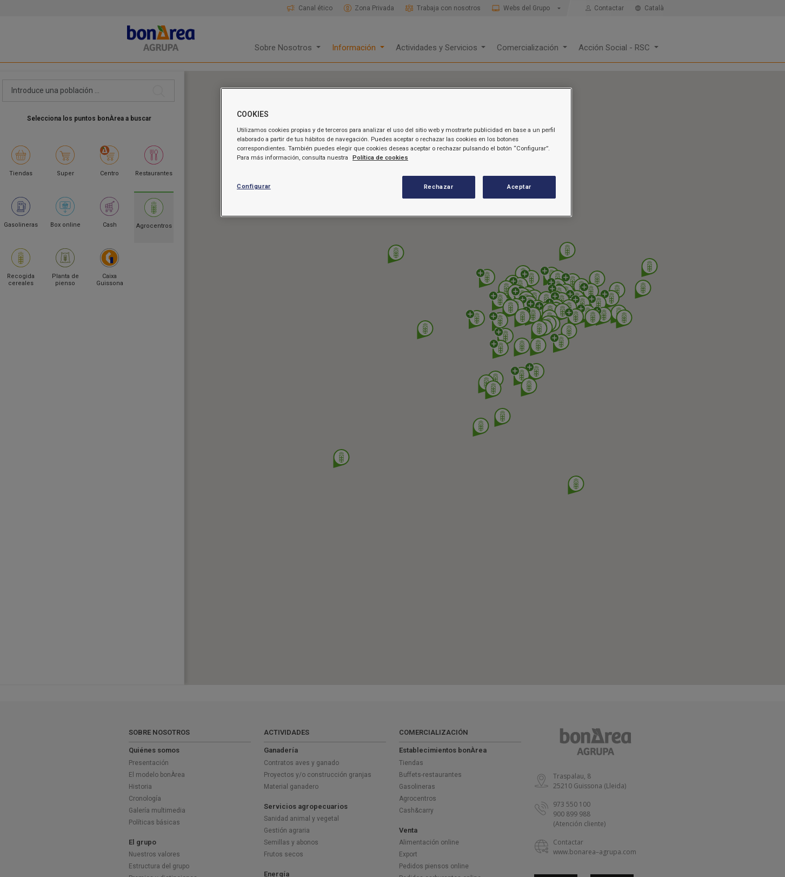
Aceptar (519, 186)
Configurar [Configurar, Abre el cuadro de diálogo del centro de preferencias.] (254, 186)
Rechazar (439, 186)
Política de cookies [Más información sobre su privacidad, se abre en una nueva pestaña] (380, 157)
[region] (396, 152)
